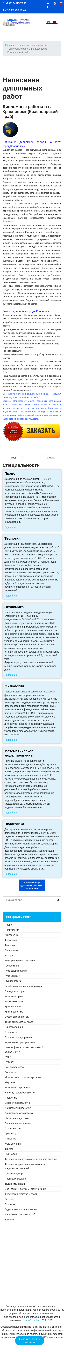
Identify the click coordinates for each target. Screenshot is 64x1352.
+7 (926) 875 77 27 (16, 3)
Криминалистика (14, 1011)
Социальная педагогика (18, 1123)
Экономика (14, 607)
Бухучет (9, 1061)
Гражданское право (15, 991)
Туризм (9, 1148)
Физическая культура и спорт (21, 1194)
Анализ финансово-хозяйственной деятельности (24, 1049)
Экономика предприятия (18, 1037)
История (9, 955)
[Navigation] (53, 22)
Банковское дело (14, 1067)
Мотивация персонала (17, 1087)
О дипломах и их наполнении (21, 1209)
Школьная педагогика (17, 1118)
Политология (12, 929)
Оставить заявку (29, 1340)
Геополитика (12, 965)
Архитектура (12, 1133)
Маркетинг (10, 1082)
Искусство (10, 1138)
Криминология (13, 1006)
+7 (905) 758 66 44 (15, 10)
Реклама (9, 1199)
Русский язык (12, 975)
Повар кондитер (14, 1173)
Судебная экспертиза (17, 1016)
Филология (14, 686)
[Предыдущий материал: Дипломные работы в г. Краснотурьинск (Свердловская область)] (13, 457)
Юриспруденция (14, 1027)
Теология (12, 538)
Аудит (8, 1056)
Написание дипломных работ (21, 1214)
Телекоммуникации (15, 1183)
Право (9, 473)
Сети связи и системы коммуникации (25, 1188)
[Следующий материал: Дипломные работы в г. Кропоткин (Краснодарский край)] (50, 457)
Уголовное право (14, 996)
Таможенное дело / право (19, 1021)
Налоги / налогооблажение (20, 1092)
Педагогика (14, 823)
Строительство (13, 1128)
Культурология (13, 1143)
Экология (10, 1204)
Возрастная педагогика (17, 1102)
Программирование (15, 1178)
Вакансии (10, 1219)
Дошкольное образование (19, 1113)
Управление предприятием (20, 1042)
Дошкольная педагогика (18, 1107)
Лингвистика (12, 934)
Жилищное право (14, 1001)
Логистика (10, 1072)
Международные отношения (20, 960)
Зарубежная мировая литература (23, 986)
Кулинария (11, 1153)
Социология (11, 950)
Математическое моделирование (18, 753)
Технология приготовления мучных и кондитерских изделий (25, 1166)
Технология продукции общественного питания (31, 1159)
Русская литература (16, 970)
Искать (58, 899)
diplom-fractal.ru (31, 1320)
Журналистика (13, 981)
